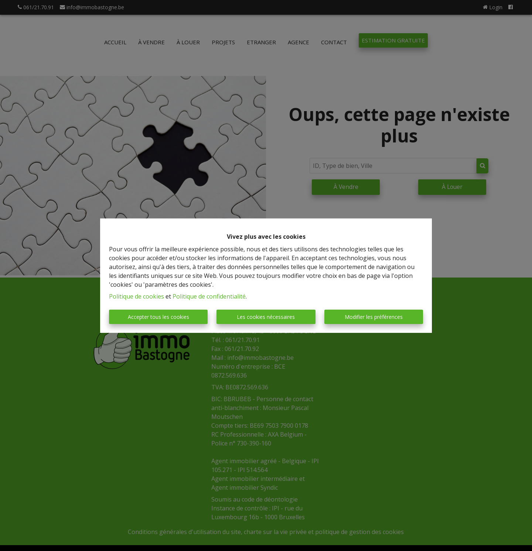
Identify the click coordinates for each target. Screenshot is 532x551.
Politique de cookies (136, 296)
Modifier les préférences (374, 316)
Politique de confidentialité (209, 296)
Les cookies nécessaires (266, 316)
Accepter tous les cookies (158, 316)
